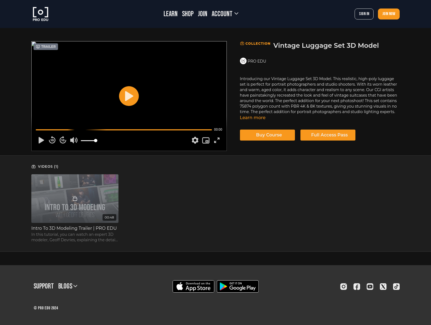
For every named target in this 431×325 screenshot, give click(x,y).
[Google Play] (238, 286)
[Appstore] (193, 286)
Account (225, 14)
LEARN (171, 14)
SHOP (188, 14)
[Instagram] (343, 286)
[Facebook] (356, 286)
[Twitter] (383, 286)
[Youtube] (370, 286)
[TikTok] (396, 286)
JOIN (202, 14)
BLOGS (67, 286)
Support (44, 286)
